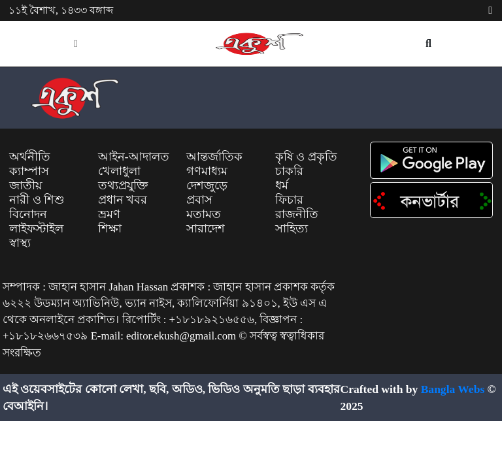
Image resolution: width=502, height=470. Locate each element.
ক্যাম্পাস (29, 171)
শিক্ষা (110, 228)
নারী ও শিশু (37, 199)
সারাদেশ (205, 228)
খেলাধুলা (119, 171)
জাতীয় (25, 185)
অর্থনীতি (29, 156)
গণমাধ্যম (206, 171)
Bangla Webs (453, 389)
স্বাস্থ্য (20, 242)
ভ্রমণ (109, 214)
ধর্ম (281, 185)
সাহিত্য (291, 228)
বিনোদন (28, 214)
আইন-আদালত (133, 156)
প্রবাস (199, 199)
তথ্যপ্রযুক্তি (123, 185)
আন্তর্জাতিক (214, 156)
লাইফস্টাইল (36, 228)
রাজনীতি (296, 214)
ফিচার (289, 199)
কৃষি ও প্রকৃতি (306, 156)
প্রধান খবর (123, 199)
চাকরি (289, 171)
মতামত (203, 214)
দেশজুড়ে (206, 185)
